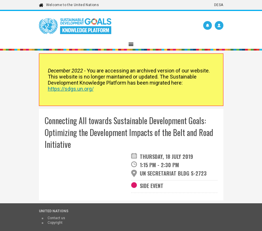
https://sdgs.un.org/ (71, 89)
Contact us (56, 218)
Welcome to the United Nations (72, 5)
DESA (218, 5)
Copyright (55, 223)
